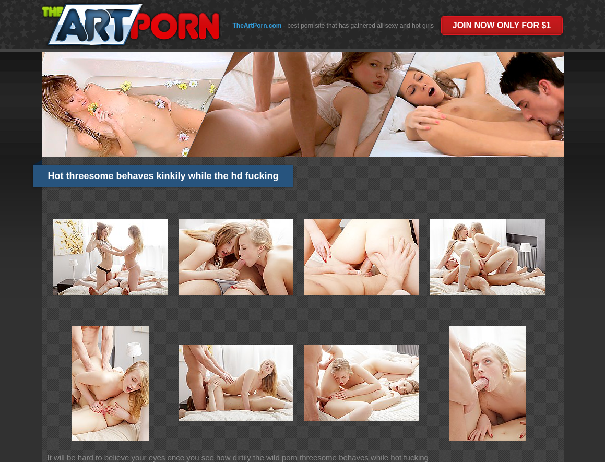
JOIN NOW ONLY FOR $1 (502, 25)
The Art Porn (130, 25)
